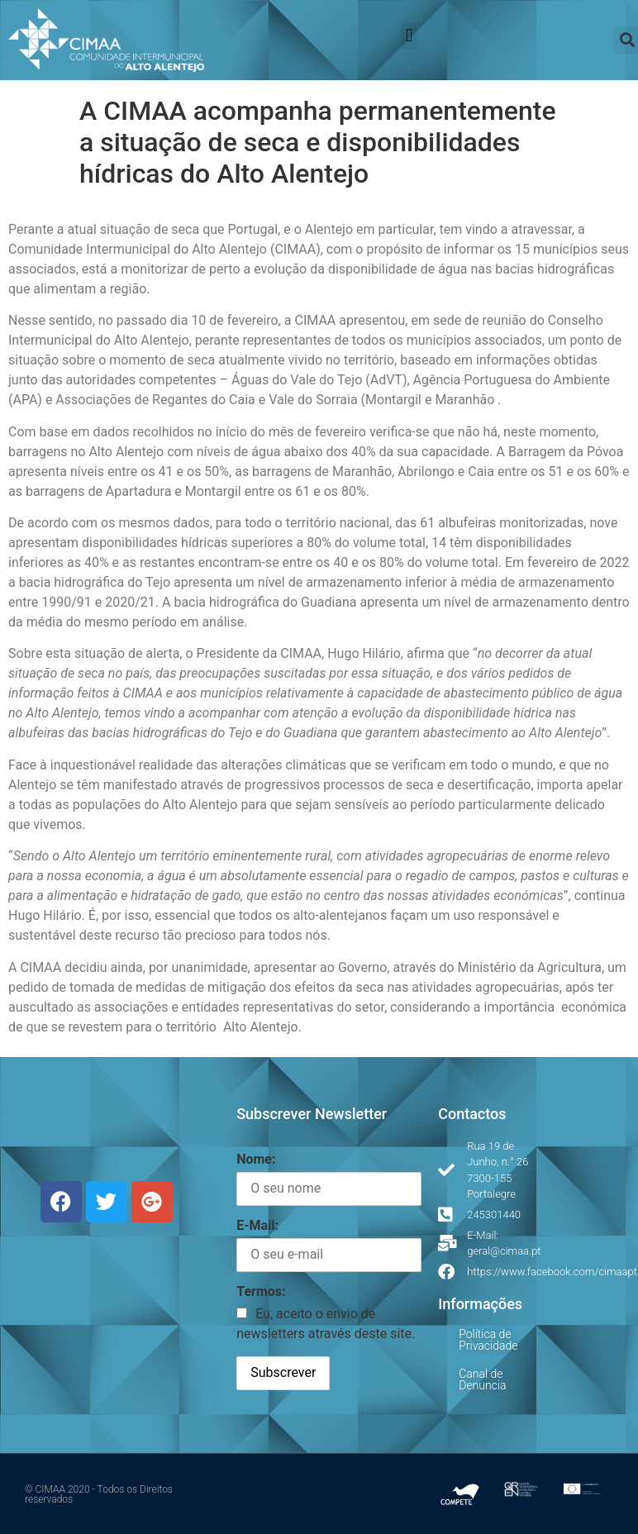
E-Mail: (257, 1225)
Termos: (260, 1291)
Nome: (255, 1159)
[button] (409, 36)
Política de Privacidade (488, 1339)
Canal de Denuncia (482, 1379)
